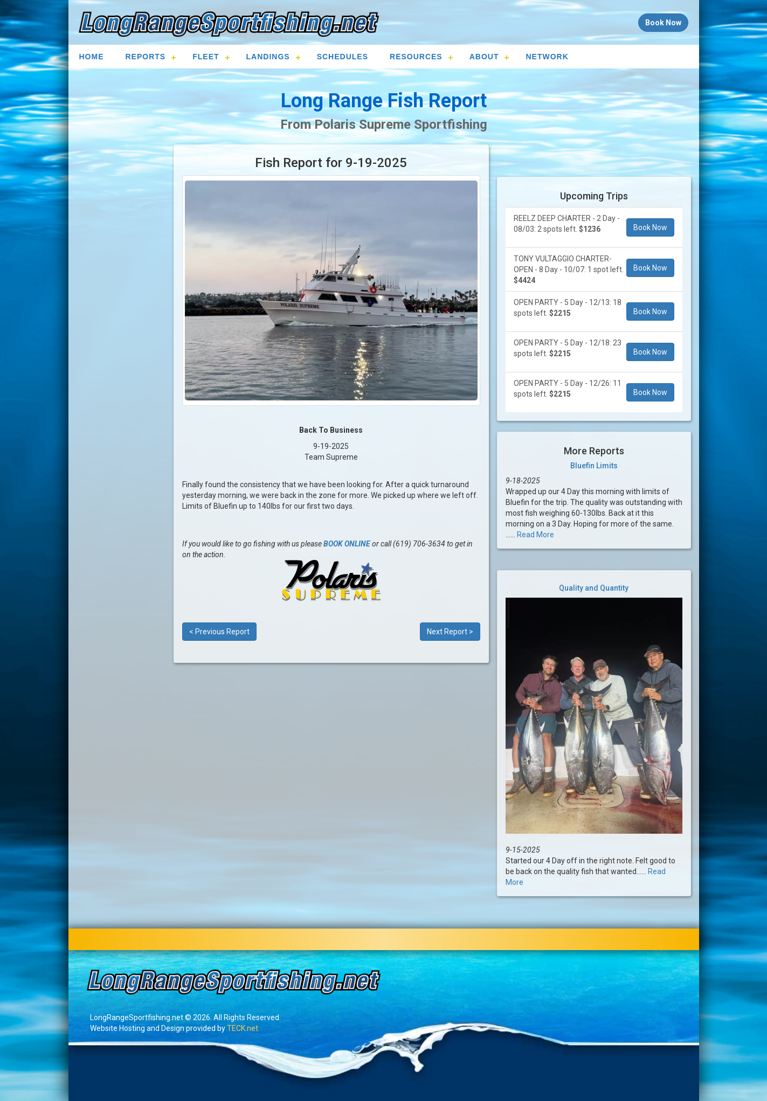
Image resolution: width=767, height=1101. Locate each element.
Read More (535, 534)
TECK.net (242, 1028)
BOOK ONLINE (346, 543)
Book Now (650, 227)
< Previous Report (219, 631)
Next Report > (450, 631)
